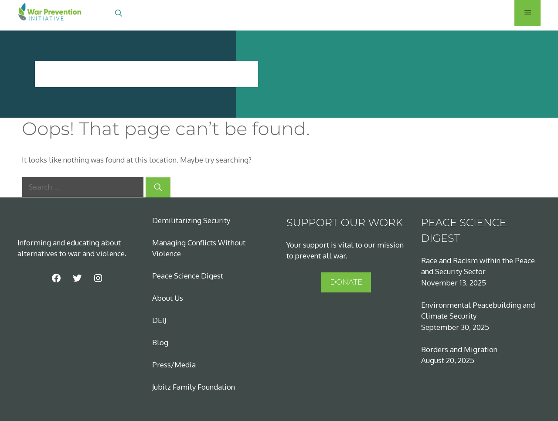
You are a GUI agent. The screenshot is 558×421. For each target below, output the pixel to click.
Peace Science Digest (187, 275)
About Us (167, 297)
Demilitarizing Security (191, 220)
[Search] (158, 187)
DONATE (346, 282)
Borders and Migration (459, 349)
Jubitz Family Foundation (193, 386)
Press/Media (174, 364)
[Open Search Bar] (118, 13)
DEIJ (159, 320)
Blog (160, 342)
